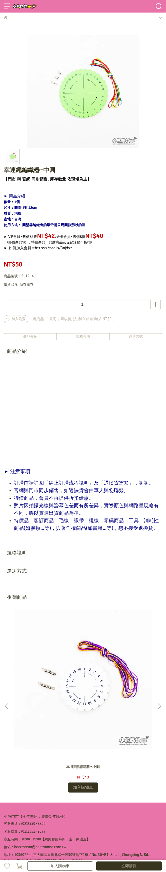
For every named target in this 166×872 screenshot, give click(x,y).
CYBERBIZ (121, 853)
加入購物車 (60, 866)
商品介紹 (30, 336)
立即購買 (129, 866)
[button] (159, 670)
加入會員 (27, 809)
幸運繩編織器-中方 (119, 694)
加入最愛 (16, 319)
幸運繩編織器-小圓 (47, 694)
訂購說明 (44, 809)
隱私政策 (80, 809)
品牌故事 (11, 809)
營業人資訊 (98, 809)
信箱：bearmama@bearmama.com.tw (35, 775)
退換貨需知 (62, 809)
